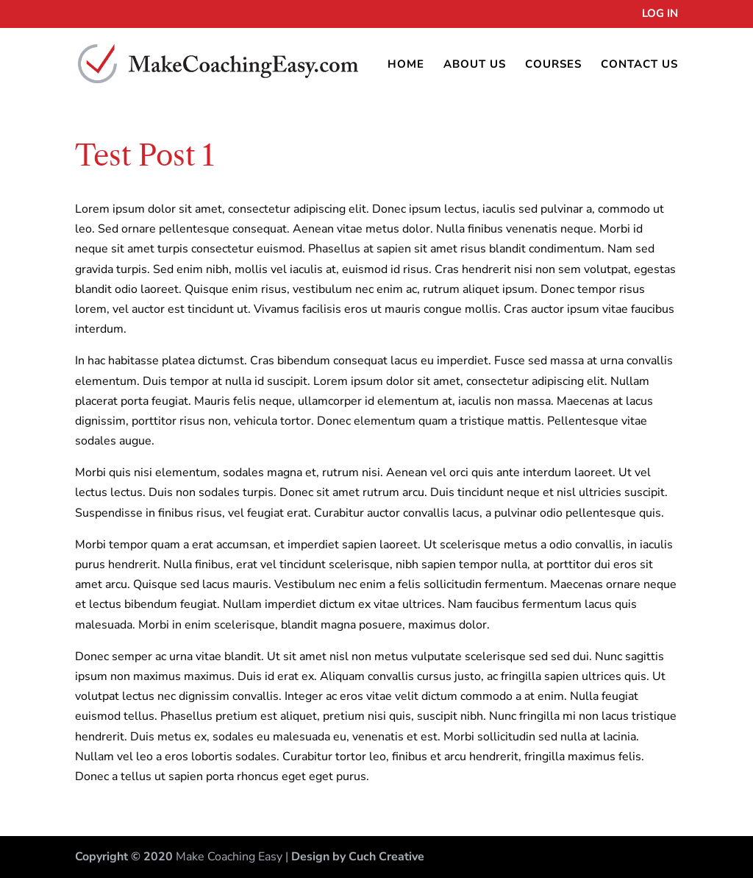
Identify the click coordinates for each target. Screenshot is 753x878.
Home (406, 65)
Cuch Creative (386, 857)
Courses (553, 65)
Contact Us (639, 65)
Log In (660, 14)
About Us (474, 65)
